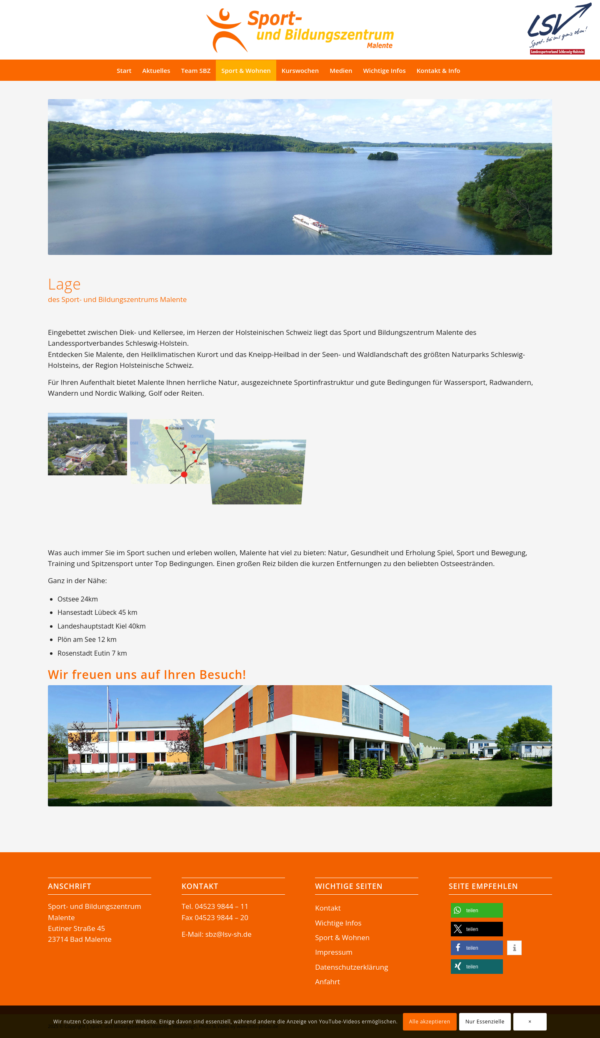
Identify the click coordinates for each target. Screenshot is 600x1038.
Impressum (333, 952)
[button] (477, 910)
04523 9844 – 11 (222, 906)
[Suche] (481, 70)
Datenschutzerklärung (351, 967)
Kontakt (328, 908)
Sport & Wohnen (342, 937)
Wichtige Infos (338, 923)
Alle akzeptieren (429, 1021)
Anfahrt (327, 981)
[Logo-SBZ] (300, 28)
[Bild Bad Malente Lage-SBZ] (175, 445)
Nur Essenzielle (485, 1021)
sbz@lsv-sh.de (228, 934)
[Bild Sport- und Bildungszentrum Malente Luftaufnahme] (90, 445)
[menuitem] (124, 70)
